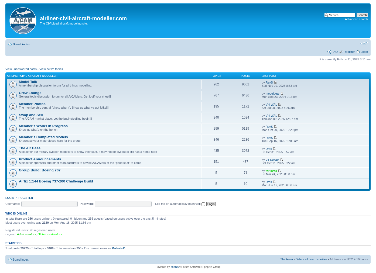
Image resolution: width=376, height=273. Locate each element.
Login (364, 51)
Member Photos (32, 104)
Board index (21, 44)
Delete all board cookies (311, 259)
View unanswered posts (21, 69)
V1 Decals (272, 159)
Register (349, 51)
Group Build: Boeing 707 (40, 170)
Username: (12, 203)
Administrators (26, 234)
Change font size (364, 43)
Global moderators (49, 234)
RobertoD (118, 248)
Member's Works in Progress (43, 126)
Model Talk (28, 82)
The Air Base (29, 148)
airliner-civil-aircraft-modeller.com (83, 18)
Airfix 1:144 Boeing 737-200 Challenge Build (56, 181)
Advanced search (356, 19)
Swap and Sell (31, 115)
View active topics (51, 69)
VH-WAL (271, 104)
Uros (269, 148)
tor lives (271, 170)
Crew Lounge (30, 93)
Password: (87, 203)
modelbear (273, 93)
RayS (269, 82)
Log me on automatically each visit (180, 203)
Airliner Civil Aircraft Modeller (32, 75)
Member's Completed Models (43, 137)
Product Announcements (40, 159)
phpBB (174, 266)
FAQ (335, 51)
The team (286, 259)
